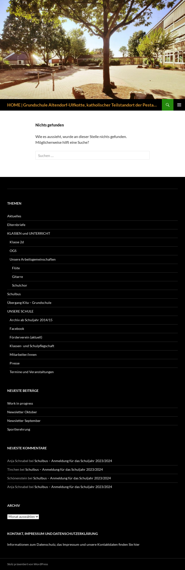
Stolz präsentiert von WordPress (27, 564)
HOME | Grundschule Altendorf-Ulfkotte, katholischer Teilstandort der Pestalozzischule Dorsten (82, 104)
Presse (15, 363)
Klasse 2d (17, 242)
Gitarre (17, 277)
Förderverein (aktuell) (26, 337)
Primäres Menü (179, 105)
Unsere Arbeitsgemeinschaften (33, 259)
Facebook (17, 328)
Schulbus (14, 294)
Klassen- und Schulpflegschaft (32, 346)
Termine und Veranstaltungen (32, 372)
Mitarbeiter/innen (23, 354)
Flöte (16, 268)
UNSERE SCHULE (20, 311)
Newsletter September (24, 421)
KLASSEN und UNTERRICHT (28, 233)
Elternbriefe (16, 225)
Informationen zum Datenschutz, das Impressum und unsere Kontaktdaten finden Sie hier (73, 544)
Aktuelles (14, 216)
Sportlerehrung (18, 429)
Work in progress (20, 403)
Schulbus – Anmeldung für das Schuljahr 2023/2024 (73, 461)
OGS (13, 251)
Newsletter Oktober (22, 412)
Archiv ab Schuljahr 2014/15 (31, 320)
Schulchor (19, 285)
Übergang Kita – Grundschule (29, 303)
